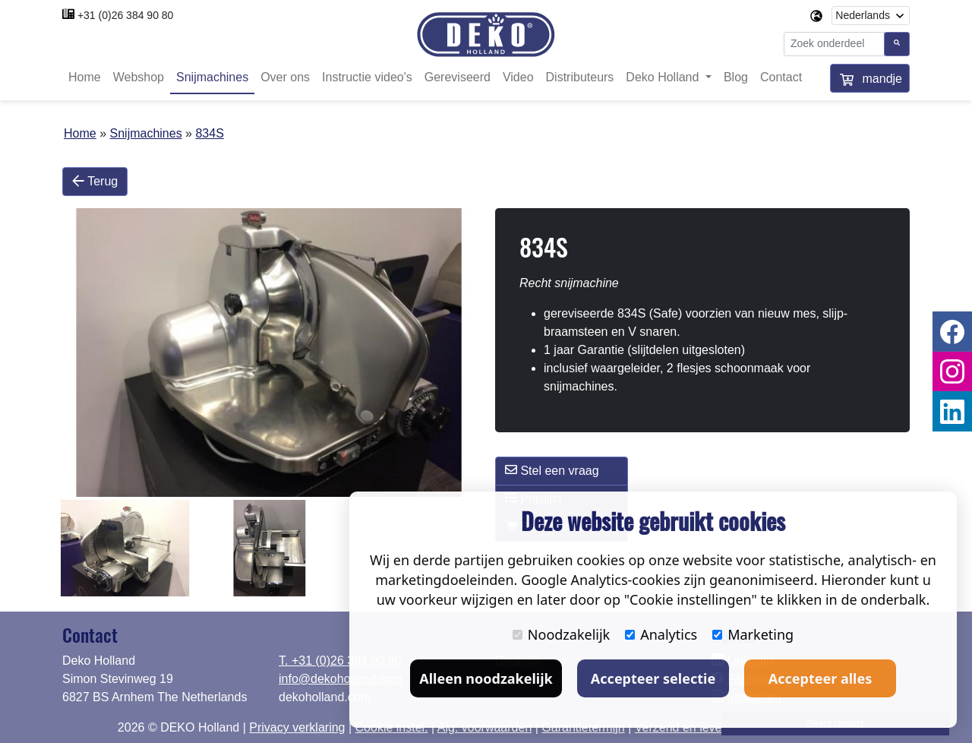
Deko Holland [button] (664, 77)
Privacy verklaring (297, 727)
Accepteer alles (820, 678)
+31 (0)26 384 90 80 (125, 15)
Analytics (661, 634)
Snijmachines (212, 77)
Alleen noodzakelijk (485, 678)
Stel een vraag (552, 470)
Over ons (285, 77)
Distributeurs (580, 77)
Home (84, 77)
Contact (781, 77)
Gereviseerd (457, 77)
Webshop (138, 77)
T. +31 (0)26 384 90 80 (340, 660)
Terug (95, 181)
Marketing (753, 634)
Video (518, 77)
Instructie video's (367, 77)
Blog (736, 77)
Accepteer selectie (653, 678)
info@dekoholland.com (340, 678)
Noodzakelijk (561, 634)
